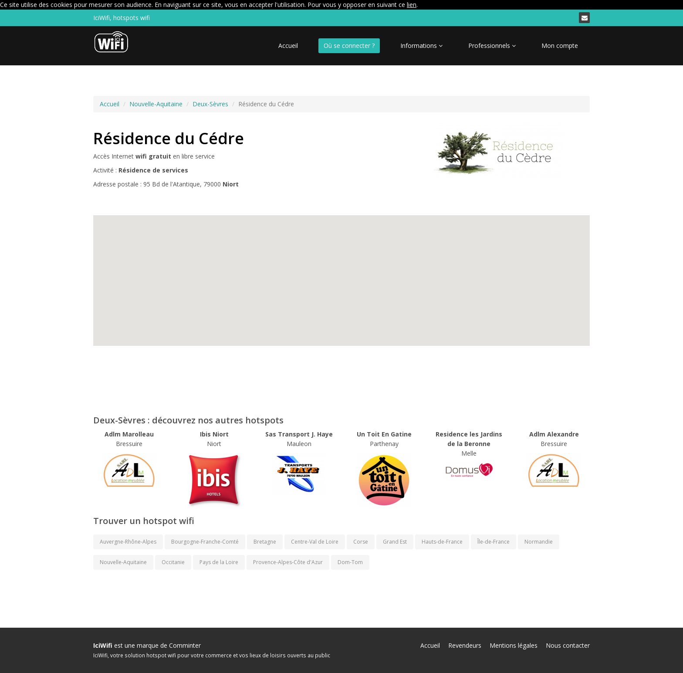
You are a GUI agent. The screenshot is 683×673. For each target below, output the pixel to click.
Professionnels (492, 45)
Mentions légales (514, 645)
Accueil (288, 45)
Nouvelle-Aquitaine (156, 104)
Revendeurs (464, 645)
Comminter (185, 645)
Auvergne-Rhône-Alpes (128, 541)
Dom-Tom (350, 562)
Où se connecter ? (349, 45)
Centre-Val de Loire (314, 541)
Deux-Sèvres (210, 104)
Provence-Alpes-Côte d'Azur (288, 562)
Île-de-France (493, 541)
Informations (421, 45)
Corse (360, 541)
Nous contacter (568, 645)
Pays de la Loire (218, 562)
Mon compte (559, 45)
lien (411, 4)
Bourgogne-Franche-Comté (205, 541)
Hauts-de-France (442, 541)
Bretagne (265, 541)
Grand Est (395, 541)
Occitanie (173, 562)
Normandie (538, 541)
